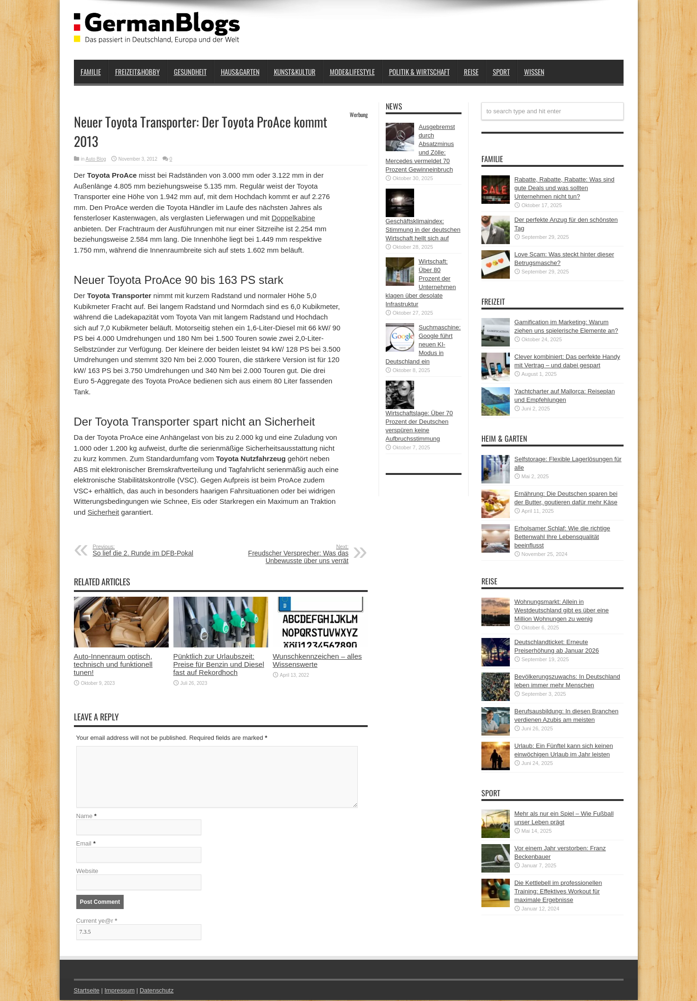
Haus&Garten (240, 71)
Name (84, 816)
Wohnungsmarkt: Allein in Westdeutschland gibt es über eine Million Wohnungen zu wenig (562, 610)
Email (84, 844)
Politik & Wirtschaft (419, 71)
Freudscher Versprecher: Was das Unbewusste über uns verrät (291, 554)
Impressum (120, 991)
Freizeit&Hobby (137, 71)
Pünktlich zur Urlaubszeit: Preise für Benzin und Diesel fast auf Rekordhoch (218, 664)
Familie (91, 71)
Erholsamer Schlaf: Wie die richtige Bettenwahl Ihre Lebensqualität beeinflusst (562, 537)
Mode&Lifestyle (352, 71)
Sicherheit (103, 512)
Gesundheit (190, 71)
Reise (471, 71)
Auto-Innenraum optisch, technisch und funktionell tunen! (113, 664)
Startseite (87, 991)
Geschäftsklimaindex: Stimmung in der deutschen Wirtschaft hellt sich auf (423, 230)
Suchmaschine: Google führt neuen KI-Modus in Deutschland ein (423, 344)
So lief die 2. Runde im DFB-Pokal (151, 550)
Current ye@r (97, 921)
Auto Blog (96, 159)
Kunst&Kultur (295, 71)
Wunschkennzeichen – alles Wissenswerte (317, 660)
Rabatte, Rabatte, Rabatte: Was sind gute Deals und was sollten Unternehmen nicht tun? (565, 188)
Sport (501, 71)
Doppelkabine (293, 218)
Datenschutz (157, 991)
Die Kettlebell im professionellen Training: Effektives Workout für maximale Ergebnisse (558, 891)
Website (87, 871)
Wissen (534, 71)
